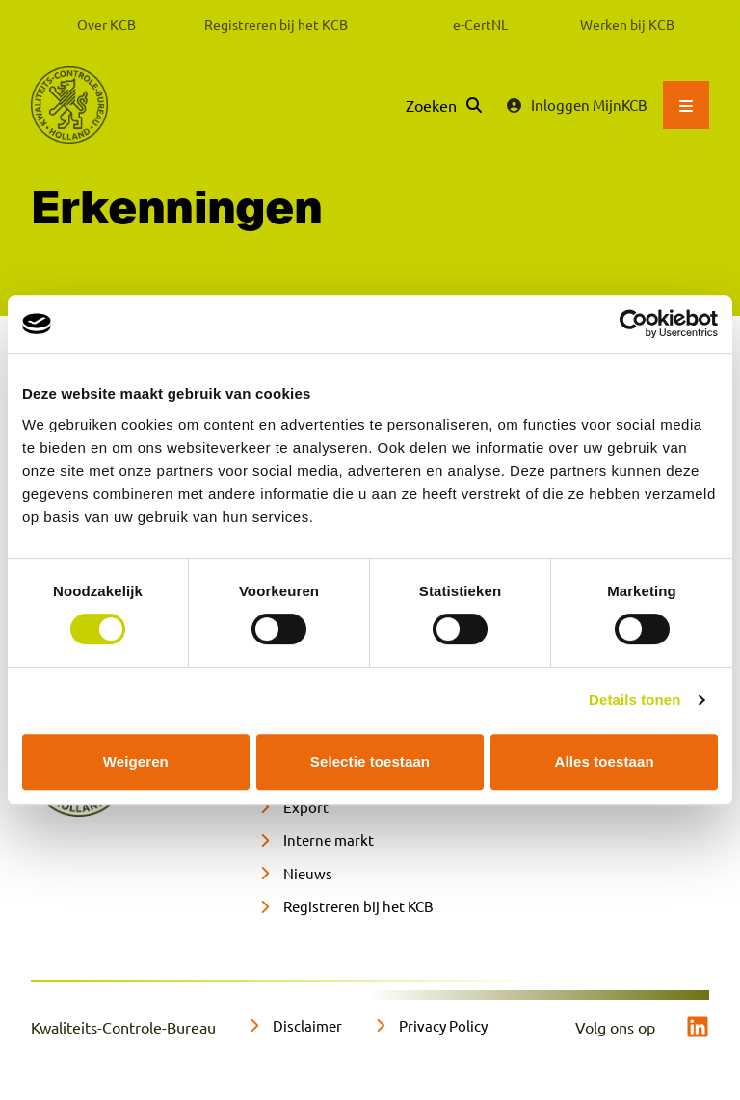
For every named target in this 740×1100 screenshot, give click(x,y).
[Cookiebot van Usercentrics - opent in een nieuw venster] (633, 323)
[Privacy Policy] (430, 1026)
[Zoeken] (443, 105)
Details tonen (634, 700)
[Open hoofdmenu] (686, 105)
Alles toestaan (604, 761)
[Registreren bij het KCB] (345, 907)
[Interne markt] (315, 840)
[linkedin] (697, 1026)
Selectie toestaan (370, 761)
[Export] (293, 808)
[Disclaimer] (294, 1026)
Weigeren (136, 761)
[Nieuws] (294, 874)
